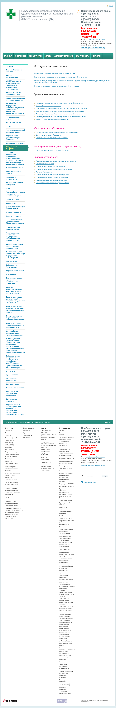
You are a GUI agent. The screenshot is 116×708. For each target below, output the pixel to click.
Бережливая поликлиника (12, 473)
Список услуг (44, 457)
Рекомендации (45, 459)
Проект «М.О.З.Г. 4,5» (65, 468)
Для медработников (63, 56)
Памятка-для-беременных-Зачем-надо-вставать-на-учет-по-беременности (61, 117)
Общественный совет (11, 505)
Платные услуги (45, 470)
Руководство (8, 433)
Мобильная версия (90, 482)
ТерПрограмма (63, 572)
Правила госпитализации (66, 437)
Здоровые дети (63, 662)
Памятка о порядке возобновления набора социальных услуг (65, 622)
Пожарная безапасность (66, 671)
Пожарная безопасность (44, 172)
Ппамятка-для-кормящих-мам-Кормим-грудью (52, 138)
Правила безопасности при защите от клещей (51, 180)
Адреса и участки (28, 433)
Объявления (8, 461)
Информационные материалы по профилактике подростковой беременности (60, 77)
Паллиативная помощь (65, 500)
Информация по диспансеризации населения (64, 479)
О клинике (9, 428)
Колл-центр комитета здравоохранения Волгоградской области (65, 540)
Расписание (26, 430)
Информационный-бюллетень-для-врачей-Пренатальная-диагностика (60, 111)
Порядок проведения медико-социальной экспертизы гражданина (66, 616)
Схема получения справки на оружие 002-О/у (52, 150)
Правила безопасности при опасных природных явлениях (56, 161)
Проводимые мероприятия (12, 508)
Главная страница (11, 422)
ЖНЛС (61, 515)
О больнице (20, 56)
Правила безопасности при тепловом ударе (51, 166)
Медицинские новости (11, 463)
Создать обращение (65, 536)
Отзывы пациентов (64, 533)
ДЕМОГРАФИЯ (63, 582)
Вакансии (8, 470)
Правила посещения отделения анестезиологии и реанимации (66, 586)
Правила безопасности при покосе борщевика (52, 177)
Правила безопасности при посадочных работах (52, 183)
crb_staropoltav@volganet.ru (95, 39)
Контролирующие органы (66, 466)
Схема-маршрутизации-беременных (48, 135)
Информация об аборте (66, 579)
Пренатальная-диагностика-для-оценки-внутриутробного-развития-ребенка (62, 108)
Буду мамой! (62, 659)
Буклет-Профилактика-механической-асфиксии (52, 119)
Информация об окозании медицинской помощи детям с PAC (55, 73)
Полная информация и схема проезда (93, 48)
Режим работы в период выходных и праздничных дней (66, 520)
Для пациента (82, 56)
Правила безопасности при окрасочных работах (52, 174)
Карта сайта (108, 422)
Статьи (61, 471)
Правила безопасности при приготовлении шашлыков (54, 169)
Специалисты (35, 56)
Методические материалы (41, 422)
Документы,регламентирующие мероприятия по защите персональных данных (14, 512)
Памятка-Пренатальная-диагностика (48, 106)
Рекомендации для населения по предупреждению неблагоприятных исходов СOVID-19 (66, 552)
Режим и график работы (12, 438)
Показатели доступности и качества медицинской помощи (12, 484)
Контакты (96, 56)
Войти (111, 6)
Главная (8, 56)
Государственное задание (12, 452)
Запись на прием (64, 524)
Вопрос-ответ (63, 527)
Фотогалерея (9, 458)
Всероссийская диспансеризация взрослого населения (65, 628)
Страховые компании (11, 479)
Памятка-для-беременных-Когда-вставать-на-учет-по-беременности (59, 103)
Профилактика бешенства (45, 164)
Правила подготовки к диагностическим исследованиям (65, 560)
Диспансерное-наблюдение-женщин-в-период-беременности (57, 132)
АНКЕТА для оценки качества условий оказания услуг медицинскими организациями (65, 443)
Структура (8, 435)
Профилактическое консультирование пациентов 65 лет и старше (56, 86)
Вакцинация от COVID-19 (66, 484)
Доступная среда (64, 668)
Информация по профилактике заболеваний (63, 675)
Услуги (48, 56)
